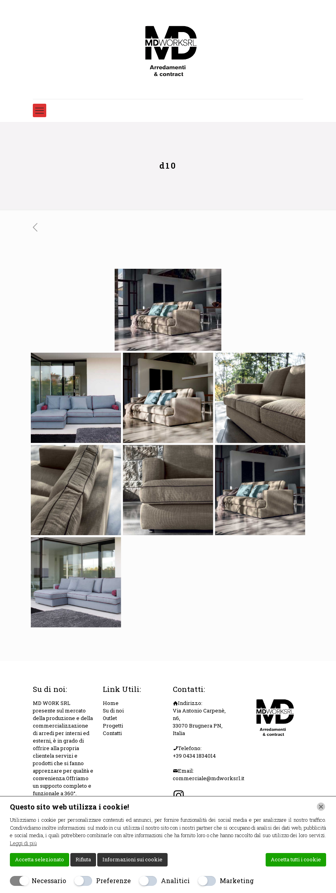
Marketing (237, 880)
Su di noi (113, 710)
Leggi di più (23, 843)
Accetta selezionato (39, 859)
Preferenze (113, 880)
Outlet (110, 718)
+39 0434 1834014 (194, 755)
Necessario (49, 880)
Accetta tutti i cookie (296, 859)
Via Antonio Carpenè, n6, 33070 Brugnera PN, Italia (199, 722)
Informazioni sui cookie (132, 859)
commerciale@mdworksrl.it (208, 778)
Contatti (112, 733)
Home (111, 703)
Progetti (113, 725)
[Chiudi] (321, 807)
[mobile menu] (39, 110)
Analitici (175, 880)
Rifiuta (83, 859)
